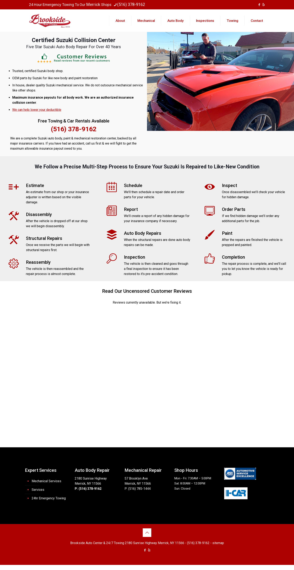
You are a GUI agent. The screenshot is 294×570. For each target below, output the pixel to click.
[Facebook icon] (259, 5)
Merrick (93, 4)
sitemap (218, 543)
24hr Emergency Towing (49, 498)
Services (38, 490)
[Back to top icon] (147, 532)
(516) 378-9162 (73, 129)
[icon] (263, 5)
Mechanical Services (46, 481)
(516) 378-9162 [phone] (131, 4)
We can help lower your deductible (36, 110)
